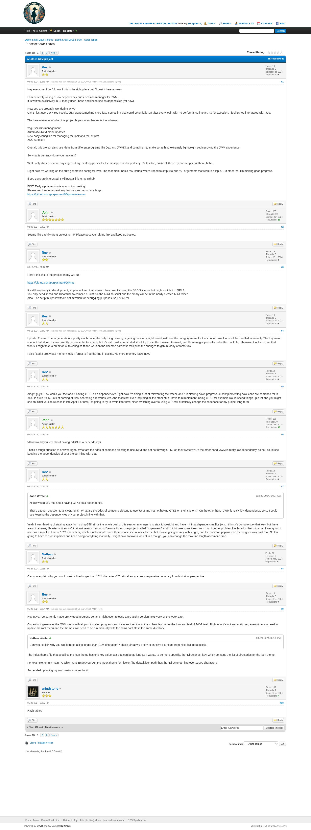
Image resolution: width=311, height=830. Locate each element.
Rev (45, 67)
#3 (282, 267)
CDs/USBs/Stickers (155, 23)
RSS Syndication (137, 820)
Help (282, 23)
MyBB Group (64, 826)
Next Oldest (36, 727)
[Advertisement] (155, 787)
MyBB (40, 826)
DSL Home (135, 23)
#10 (282, 703)
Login (57, 30)
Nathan (47, 554)
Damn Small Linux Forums (39, 39)
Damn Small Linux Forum (68, 39)
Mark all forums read (114, 820)
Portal (211, 23)
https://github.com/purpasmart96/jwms (50, 282)
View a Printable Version (41, 743)
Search (227, 23)
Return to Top (70, 820)
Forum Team (32, 820)
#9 (282, 609)
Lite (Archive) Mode (90, 820)
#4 (282, 331)
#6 (282, 434)
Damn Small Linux (50, 820)
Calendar (266, 23)
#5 (282, 386)
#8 (282, 568)
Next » (54, 53)
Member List (246, 23)
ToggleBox (194, 23)
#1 (282, 82)
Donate (172, 23)
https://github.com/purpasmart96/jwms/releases (56, 194)
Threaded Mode (276, 59)
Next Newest (52, 727)
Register (68, 30)
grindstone (50, 688)
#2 (282, 227)
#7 (282, 486)
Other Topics (90, 39)
